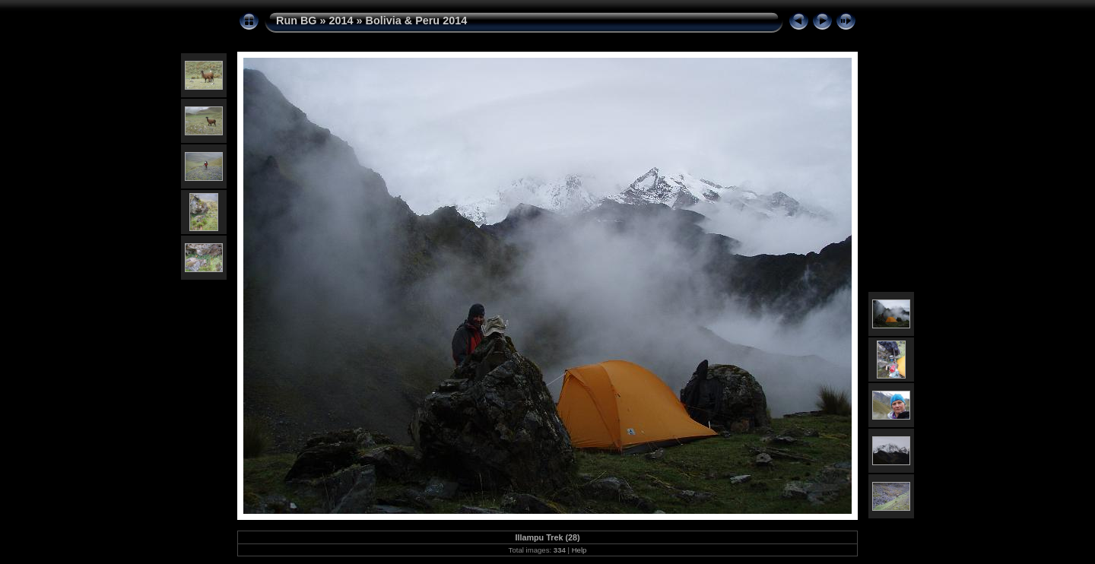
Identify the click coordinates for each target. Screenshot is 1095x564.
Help (579, 550)
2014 (341, 20)
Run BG (296, 20)
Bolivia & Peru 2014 (417, 20)
